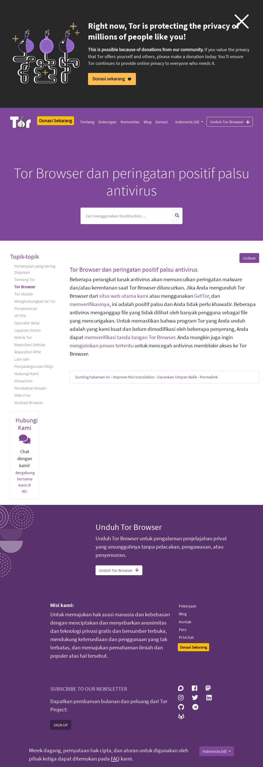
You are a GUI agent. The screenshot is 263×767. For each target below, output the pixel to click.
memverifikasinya (89, 304)
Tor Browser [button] (24, 286)
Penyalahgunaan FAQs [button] (33, 366)
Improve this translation (134, 376)
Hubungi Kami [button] (26, 373)
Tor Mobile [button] (23, 294)
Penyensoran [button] (25, 308)
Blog (147, 121)
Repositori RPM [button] (27, 351)
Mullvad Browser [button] (28, 402)
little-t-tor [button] (22, 395)
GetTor (201, 296)
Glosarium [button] (23, 380)
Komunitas (130, 121)
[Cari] (126, 216)
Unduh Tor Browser (230, 121)
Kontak (185, 621)
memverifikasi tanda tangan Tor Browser (129, 337)
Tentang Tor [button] (24, 279)
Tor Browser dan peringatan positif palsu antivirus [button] (134, 269)
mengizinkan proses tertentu (102, 345)
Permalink (209, 376)
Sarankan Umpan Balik (177, 376)
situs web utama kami (123, 296)
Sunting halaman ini (92, 376)
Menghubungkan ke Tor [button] (35, 301)
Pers (183, 629)
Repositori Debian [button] (30, 344)
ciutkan (249, 258)
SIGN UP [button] (61, 724)
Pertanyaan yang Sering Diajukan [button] (34, 269)
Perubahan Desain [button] (30, 388)
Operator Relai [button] (27, 322)
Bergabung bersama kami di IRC (25, 482)
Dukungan (107, 121)
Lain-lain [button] (22, 359)
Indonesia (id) (187, 121)
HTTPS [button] (20, 315)
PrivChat (186, 637)
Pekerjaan (187, 606)
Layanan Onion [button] (27, 330)
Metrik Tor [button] (23, 337)
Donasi (162, 121)
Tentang (87, 121)
